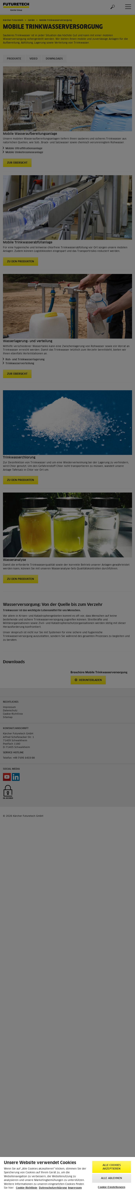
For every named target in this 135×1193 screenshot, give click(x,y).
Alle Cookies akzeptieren (112, 1167)
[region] (67, 1175)
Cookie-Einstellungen (111, 1187)
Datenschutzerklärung (53, 1188)
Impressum (75, 1188)
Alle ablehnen (111, 1178)
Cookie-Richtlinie (26, 1188)
